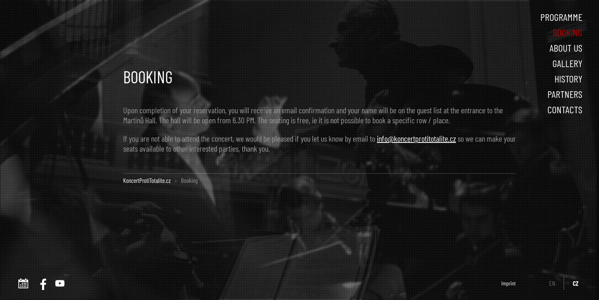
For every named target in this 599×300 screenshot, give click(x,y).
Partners (564, 94)
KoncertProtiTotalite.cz (147, 180)
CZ (576, 283)
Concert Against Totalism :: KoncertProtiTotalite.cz (61, 28)
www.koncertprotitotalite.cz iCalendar (23, 283)
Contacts (564, 109)
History (568, 78)
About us (565, 48)
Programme (561, 17)
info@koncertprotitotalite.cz (416, 138)
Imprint (508, 283)
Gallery (567, 63)
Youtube (60, 283)
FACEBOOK (41, 283)
